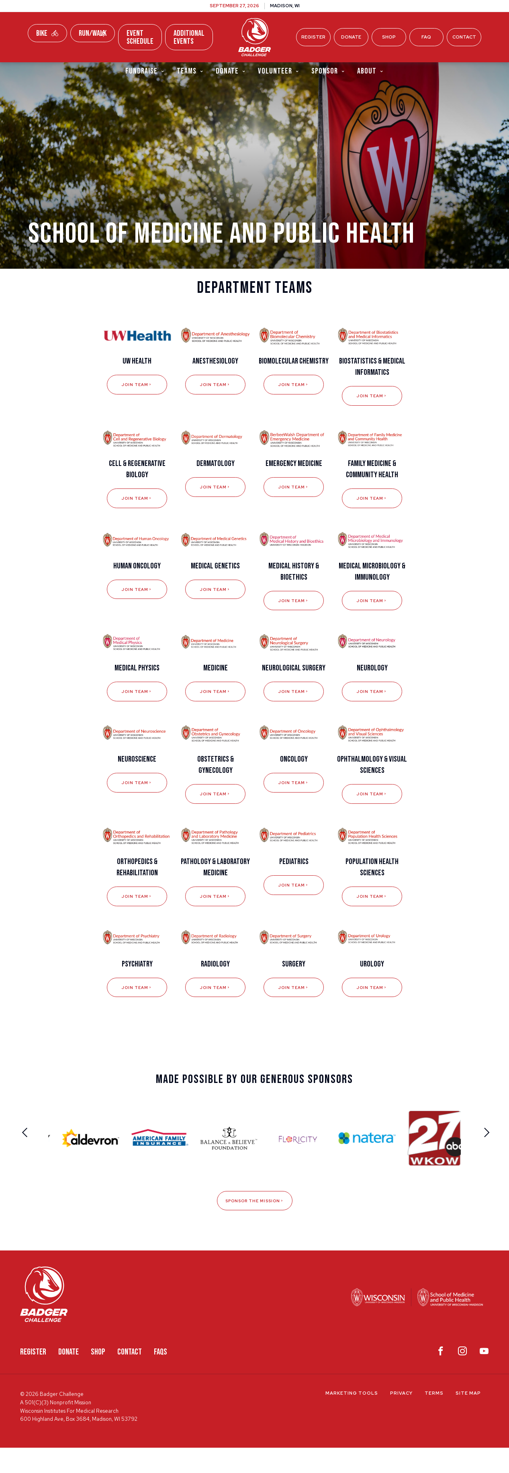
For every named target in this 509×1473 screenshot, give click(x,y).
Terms (434, 1419)
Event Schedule (140, 37)
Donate (351, 37)
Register (313, 37)
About (370, 71)
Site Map (468, 1419)
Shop (389, 37)
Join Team (137, 404)
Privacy (401, 1419)
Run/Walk (92, 33)
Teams (190, 71)
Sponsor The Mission (254, 1225)
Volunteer (278, 71)
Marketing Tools (351, 1419)
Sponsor (328, 71)
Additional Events (189, 37)
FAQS (160, 1377)
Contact (464, 37)
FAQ (426, 37)
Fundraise (145, 71)
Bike (47, 33)
